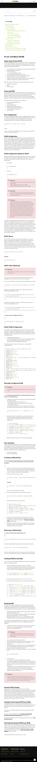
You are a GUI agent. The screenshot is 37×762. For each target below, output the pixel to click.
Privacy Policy (4, 754)
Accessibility (25, 754)
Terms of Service (19, 754)
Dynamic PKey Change (11, 47)
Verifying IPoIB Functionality (12, 43)
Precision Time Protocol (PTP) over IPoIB (15, 48)
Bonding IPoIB (9, 45)
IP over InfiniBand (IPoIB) (31, 15)
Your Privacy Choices (11, 754)
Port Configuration (10, 27)
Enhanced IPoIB (9, 26)
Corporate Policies (32, 754)
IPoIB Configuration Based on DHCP (16, 30)
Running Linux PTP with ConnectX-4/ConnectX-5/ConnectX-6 (18, 708)
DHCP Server (10, 32)
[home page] (15, 1)
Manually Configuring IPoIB (14, 37)
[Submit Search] (33, 11)
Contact (10, 755)
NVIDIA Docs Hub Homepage (9, 15)
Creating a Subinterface (13, 40)
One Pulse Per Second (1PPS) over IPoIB (15, 50)
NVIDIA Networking (20, 15)
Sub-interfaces (9, 39)
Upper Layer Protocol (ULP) (12, 24)
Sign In (34, 1)
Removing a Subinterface (13, 42)
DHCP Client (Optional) (13, 34)
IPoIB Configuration (10, 29)
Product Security (5, 755)
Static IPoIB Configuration (13, 35)
